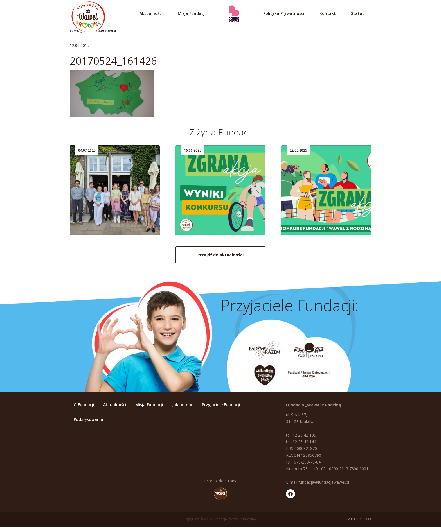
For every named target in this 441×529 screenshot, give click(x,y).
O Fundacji (84, 406)
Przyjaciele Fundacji (221, 406)
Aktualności (151, 13)
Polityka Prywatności (283, 13)
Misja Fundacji (192, 13)
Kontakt (328, 13)
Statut (357, 13)
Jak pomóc (182, 406)
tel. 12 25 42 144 (301, 443)
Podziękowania (88, 421)
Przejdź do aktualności (220, 258)
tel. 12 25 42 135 (301, 437)
